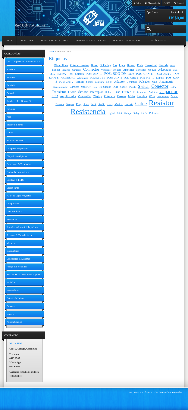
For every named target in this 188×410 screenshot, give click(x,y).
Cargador (76, 69)
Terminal (151, 65)
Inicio (51, 51)
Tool (70, 73)
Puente (132, 86)
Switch (143, 86)
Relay (136, 113)
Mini (119, 113)
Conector (159, 86)
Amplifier (128, 69)
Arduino (153, 92)
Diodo (72, 92)
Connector (91, 69)
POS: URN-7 (163, 73)
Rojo (95, 86)
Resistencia (87, 111)
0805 (131, 74)
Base (172, 65)
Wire (152, 96)
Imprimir (180, 3)
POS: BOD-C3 (68, 77)
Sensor (83, 92)
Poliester (154, 113)
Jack (93, 104)
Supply (160, 77)
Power (121, 96)
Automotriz (166, 81)
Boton (94, 65)
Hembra (142, 96)
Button (131, 65)
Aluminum (82, 77)
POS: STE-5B (97, 77)
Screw (89, 81)
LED (55, 96)
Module (152, 69)
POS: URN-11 (145, 73)
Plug (78, 104)
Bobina (56, 69)
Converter (141, 69)
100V (173, 86)
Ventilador (106, 69)
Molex (131, 96)
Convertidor (84, 96)
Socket (123, 86)
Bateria (129, 104)
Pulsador (144, 81)
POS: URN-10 (94, 73)
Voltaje (127, 113)
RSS (168, 3)
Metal (52, 73)
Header (117, 69)
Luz (115, 65)
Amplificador (68, 96)
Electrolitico (61, 65)
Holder (108, 92)
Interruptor (96, 92)
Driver (174, 96)
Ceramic (79, 73)
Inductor (66, 69)
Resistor (161, 102)
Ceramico (132, 81)
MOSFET (86, 86)
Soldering (105, 65)
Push (140, 65)
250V (144, 113)
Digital (111, 113)
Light (122, 65)
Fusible (126, 92)
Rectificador (139, 92)
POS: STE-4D (147, 77)
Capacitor (168, 91)
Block (109, 81)
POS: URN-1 (131, 77)
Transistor (59, 92)
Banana (59, 104)
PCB (115, 86)
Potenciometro (79, 65)
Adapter (119, 81)
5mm (86, 104)
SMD (109, 104)
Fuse (117, 92)
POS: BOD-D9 (115, 74)
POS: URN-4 (114, 77)
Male (154, 81)
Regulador (105, 86)
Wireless (74, 86)
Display (97, 96)
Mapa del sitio (154, 3)
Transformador (60, 86)
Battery (61, 73)
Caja (175, 69)
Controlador (163, 96)
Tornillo (79, 81)
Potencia (109, 96)
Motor (118, 104)
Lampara (99, 81)
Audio (101, 104)
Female (163, 65)
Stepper (70, 104)
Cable (141, 103)
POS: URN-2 (66, 81)
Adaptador (164, 69)
